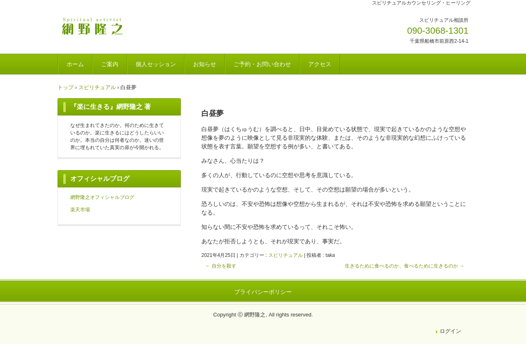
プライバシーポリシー (263, 292)
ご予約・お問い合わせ (262, 64)
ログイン (450, 331)
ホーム (75, 64)
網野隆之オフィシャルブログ (102, 197)
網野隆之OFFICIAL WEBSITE (115, 25)
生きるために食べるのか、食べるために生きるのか (404, 266)
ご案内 (109, 64)
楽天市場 (80, 209)
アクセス (319, 64)
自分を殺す (220, 266)
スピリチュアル (285, 255)
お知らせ (204, 64)
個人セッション (156, 64)
